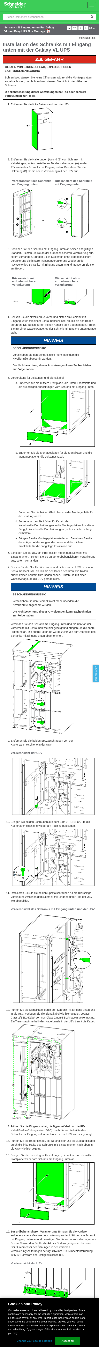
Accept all (67, 1340)
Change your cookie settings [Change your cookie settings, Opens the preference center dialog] (34, 1340)
